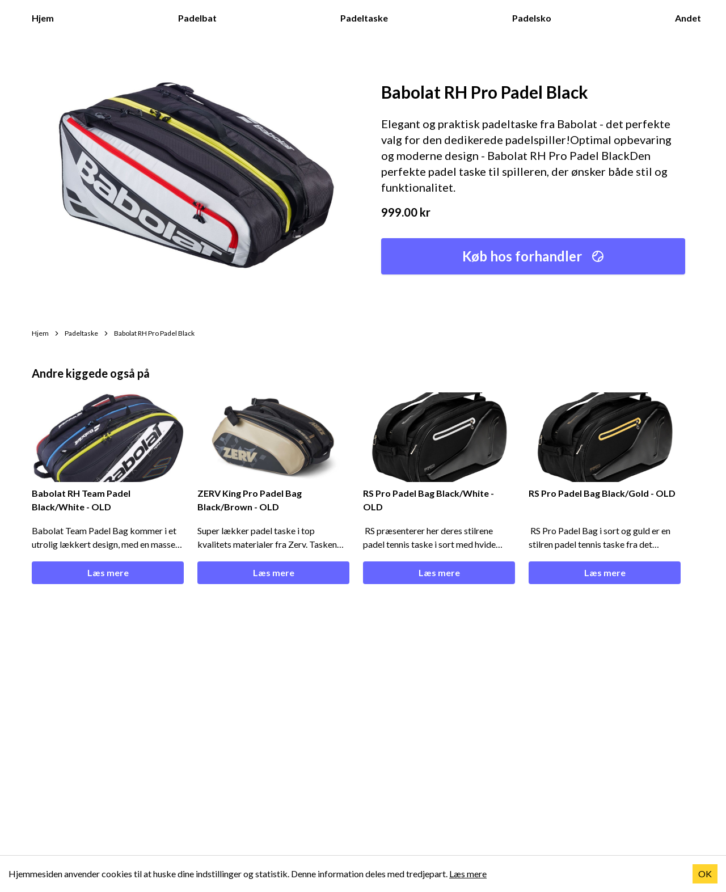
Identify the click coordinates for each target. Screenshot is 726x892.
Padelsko (537, 17)
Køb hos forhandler (533, 256)
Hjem (48, 17)
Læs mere (108, 572)
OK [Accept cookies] (705, 873)
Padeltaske (369, 17)
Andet (693, 17)
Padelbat (203, 17)
